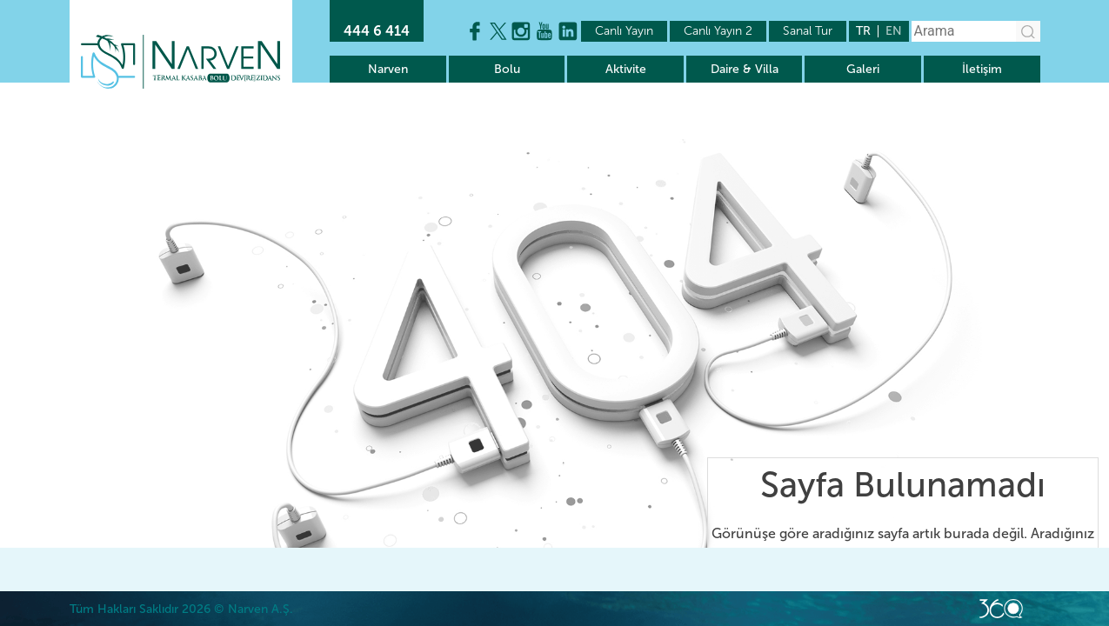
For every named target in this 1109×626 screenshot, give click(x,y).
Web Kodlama (1001, 608)
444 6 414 (377, 31)
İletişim (982, 69)
